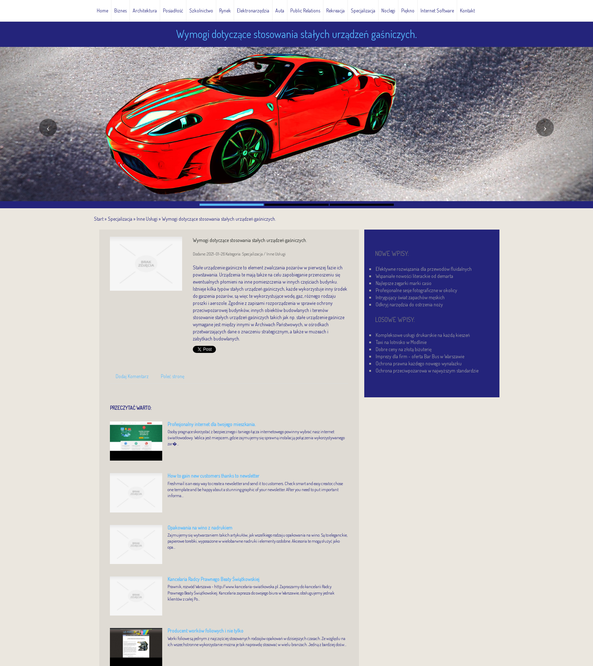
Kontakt (467, 10)
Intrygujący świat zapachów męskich (410, 297)
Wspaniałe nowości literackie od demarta (414, 276)
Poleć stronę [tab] (172, 376)
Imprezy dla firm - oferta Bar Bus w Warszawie (420, 356)
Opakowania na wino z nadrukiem (200, 528)
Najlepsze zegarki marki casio (403, 283)
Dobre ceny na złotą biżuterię (403, 349)
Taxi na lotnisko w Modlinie (401, 342)
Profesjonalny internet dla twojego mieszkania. (211, 424)
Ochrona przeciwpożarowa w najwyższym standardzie (427, 370)
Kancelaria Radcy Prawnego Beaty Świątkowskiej (213, 579)
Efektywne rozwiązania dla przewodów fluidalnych (424, 269)
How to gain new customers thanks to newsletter (213, 476)
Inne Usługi (147, 219)
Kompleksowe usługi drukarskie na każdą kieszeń (423, 335)
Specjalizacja (120, 219)
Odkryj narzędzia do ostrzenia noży (409, 304)
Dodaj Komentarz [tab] (132, 376)
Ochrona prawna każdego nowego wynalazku (419, 363)
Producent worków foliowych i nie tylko (205, 631)
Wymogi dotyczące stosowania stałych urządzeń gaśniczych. (219, 219)
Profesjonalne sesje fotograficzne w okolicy (416, 290)
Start (99, 219)
